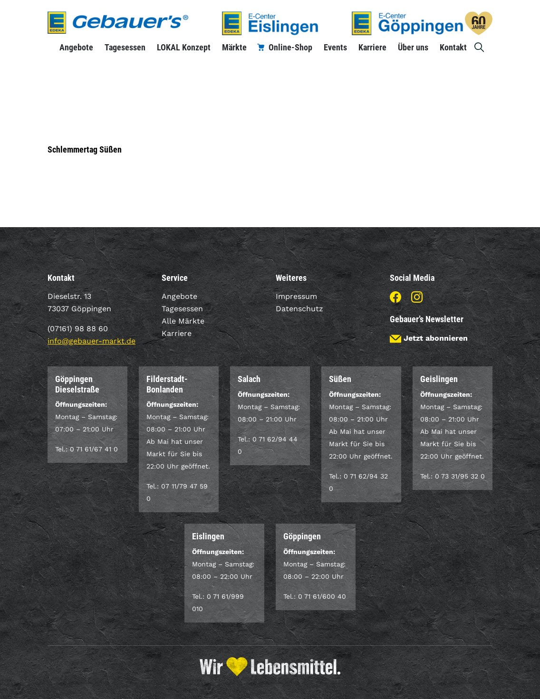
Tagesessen (125, 47)
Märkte (234, 47)
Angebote (76, 47)
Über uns (413, 47)
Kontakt (453, 47)
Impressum (296, 296)
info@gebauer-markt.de (91, 340)
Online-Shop (290, 47)
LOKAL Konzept (184, 47)
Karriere (372, 47)
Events (335, 47)
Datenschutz (299, 308)
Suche (479, 47)
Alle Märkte (183, 321)
